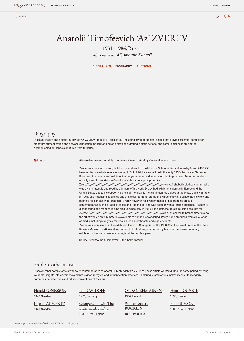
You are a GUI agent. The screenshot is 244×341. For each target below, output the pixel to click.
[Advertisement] (122, 98)
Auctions (143, 66)
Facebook (211, 332)
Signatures (102, 66)
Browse (62, 5)
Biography (123, 66)
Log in (214, 5)
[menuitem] (102, 66)
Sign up (226, 5)
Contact (47, 332)
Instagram (224, 332)
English (40, 160)
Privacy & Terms (31, 332)
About (17, 332)
